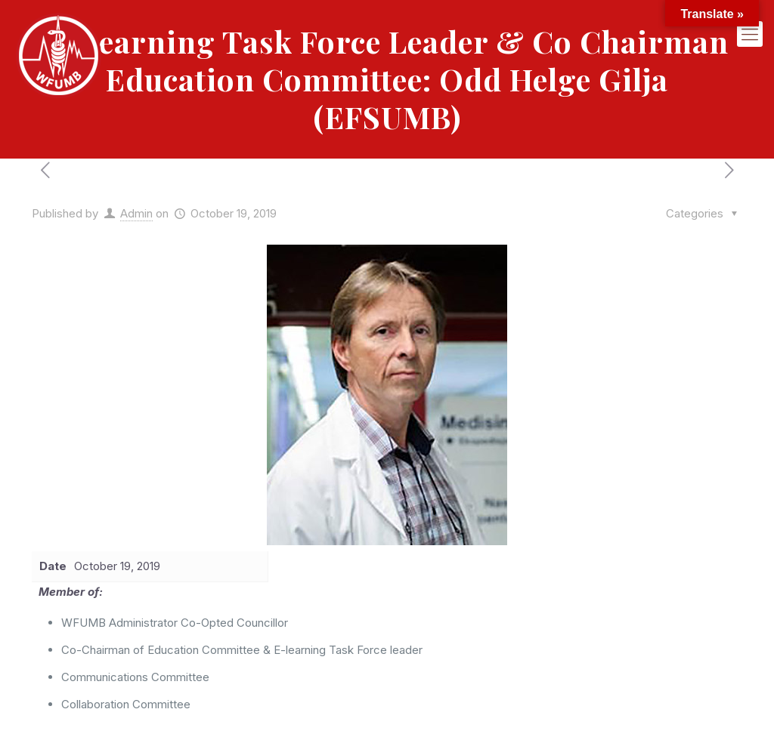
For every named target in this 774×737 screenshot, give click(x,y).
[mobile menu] (750, 34)
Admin (136, 213)
